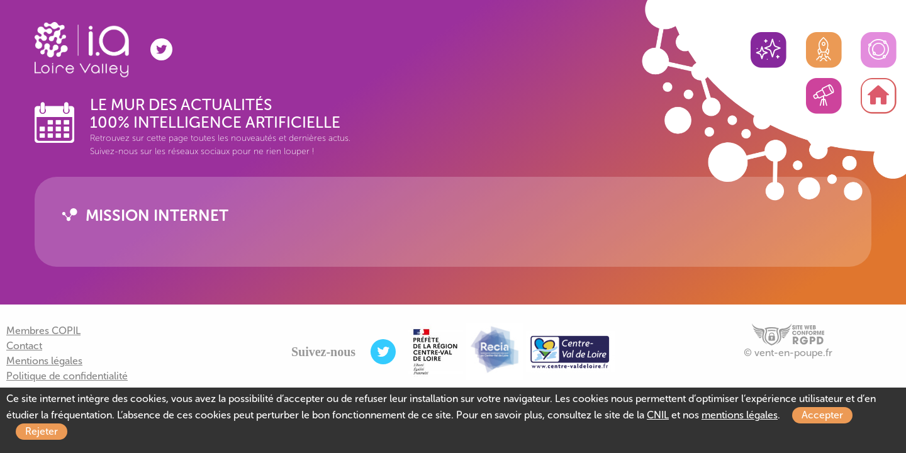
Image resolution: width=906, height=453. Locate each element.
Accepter (822, 415)
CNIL (658, 415)
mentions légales (740, 415)
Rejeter (41, 431)
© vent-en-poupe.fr (788, 353)
